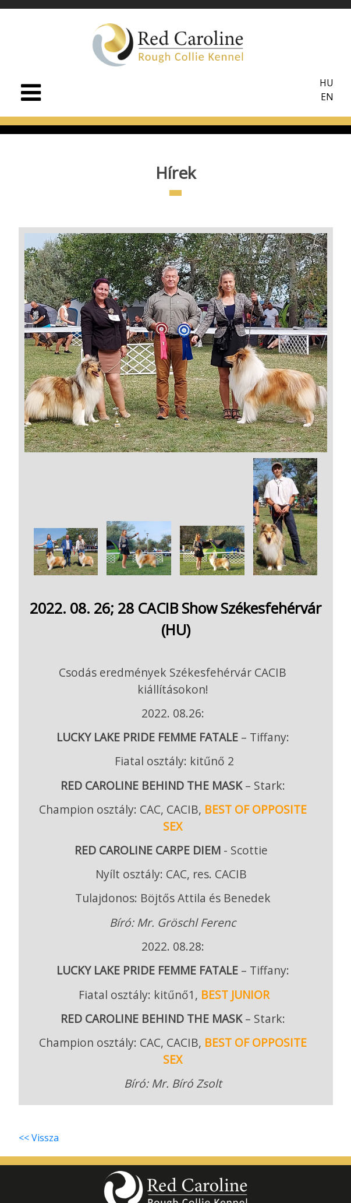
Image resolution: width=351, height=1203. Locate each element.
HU (327, 82)
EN (327, 96)
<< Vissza (39, 1137)
